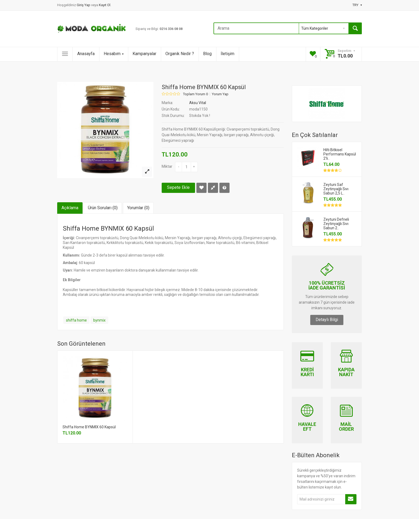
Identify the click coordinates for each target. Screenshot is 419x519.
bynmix (99, 320)
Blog (207, 53)
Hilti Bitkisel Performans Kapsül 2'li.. (339, 154)
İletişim (227, 53)
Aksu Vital (197, 103)
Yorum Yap (220, 94)
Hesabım (113, 53)
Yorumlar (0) (138, 207)
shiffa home (76, 320)
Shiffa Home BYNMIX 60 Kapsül (89, 427)
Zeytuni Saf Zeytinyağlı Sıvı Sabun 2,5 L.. (335, 188)
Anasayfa (86, 53)
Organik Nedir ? (179, 53)
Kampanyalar (144, 53)
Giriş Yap (84, 5)
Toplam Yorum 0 (195, 94)
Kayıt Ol (104, 5)
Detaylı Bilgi (327, 319)
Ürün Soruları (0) (103, 207)
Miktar (167, 166)
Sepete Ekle (178, 187)
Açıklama (69, 207)
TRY (357, 5)
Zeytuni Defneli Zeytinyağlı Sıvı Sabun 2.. (336, 223)
